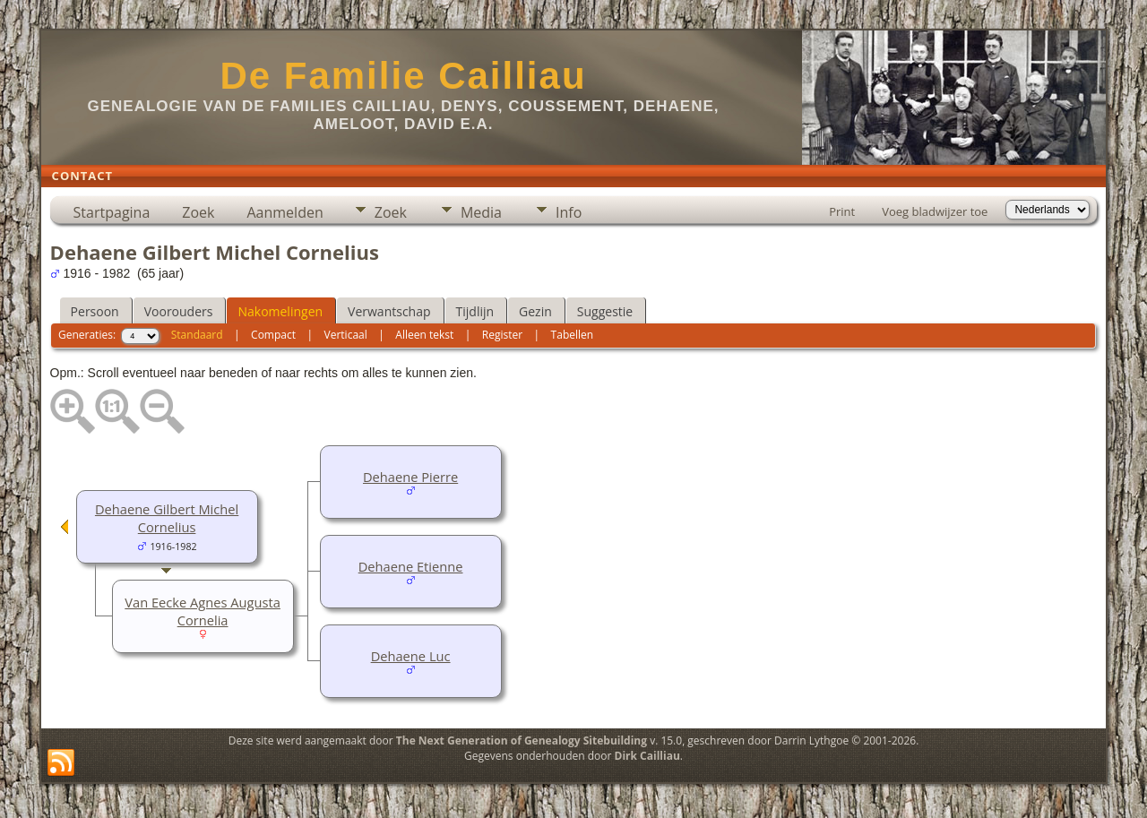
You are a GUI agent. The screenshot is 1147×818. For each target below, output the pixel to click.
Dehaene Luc (411, 656)
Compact (273, 334)
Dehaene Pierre (410, 477)
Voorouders (178, 311)
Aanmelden (284, 212)
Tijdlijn (475, 311)
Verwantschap (389, 311)
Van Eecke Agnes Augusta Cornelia (202, 611)
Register (502, 334)
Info (569, 212)
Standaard (197, 334)
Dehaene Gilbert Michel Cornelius (166, 518)
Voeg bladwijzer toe (934, 211)
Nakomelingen (280, 311)
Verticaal (345, 334)
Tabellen (572, 334)
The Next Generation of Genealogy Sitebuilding (521, 740)
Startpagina (112, 212)
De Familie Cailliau (403, 76)
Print (842, 211)
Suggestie (605, 311)
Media (481, 212)
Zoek (198, 212)
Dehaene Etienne (410, 566)
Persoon (95, 311)
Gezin (535, 311)
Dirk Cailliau (647, 755)
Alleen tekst (424, 334)
